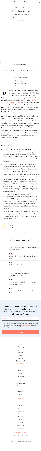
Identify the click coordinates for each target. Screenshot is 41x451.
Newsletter (20, 411)
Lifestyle (20, 379)
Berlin (20, 344)
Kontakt (20, 406)
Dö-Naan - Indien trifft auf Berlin (19, 265)
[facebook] (14, 436)
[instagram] (18, 436)
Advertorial (20, 20)
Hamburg (20, 347)
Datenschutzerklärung (25, 325)
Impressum (20, 428)
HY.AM (29, 441)
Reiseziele (20, 368)
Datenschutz (20, 425)
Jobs (20, 420)
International (20, 361)
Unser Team (20, 408)
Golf (20, 389)
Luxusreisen (20, 363)
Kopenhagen (20, 350)
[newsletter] (26, 436)
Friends (20, 422)
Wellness (20, 371)
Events (20, 414)
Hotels (20, 373)
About (20, 403)
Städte (20, 340)
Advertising (20, 417)
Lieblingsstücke (20, 383)
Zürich (20, 358)
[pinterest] (22, 436)
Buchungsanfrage (20, 376)
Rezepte (20, 391)
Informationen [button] (20, 398)
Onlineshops (20, 386)
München (20, 353)
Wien (20, 355)
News (20, 394)
